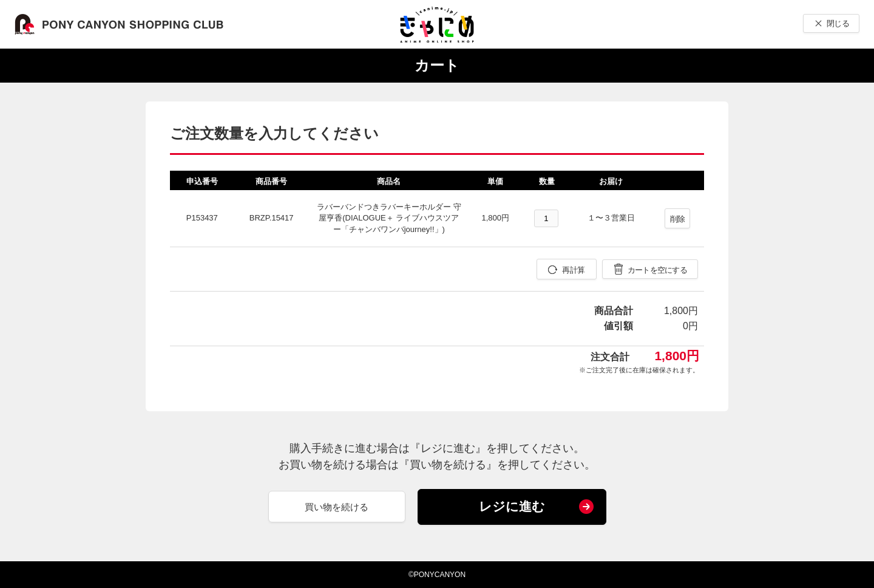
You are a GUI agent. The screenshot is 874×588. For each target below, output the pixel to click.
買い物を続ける (336, 507)
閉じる (838, 23)
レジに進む (512, 506)
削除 (677, 219)
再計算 (573, 270)
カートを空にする (657, 270)
